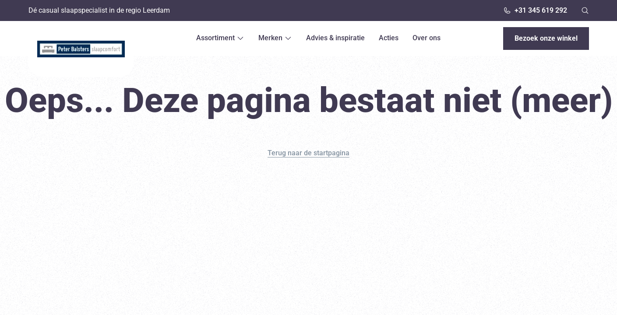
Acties (388, 38)
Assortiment (220, 38)
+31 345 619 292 (535, 10)
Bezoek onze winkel (546, 38)
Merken (275, 38)
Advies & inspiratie (335, 38)
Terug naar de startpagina (308, 153)
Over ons (427, 38)
